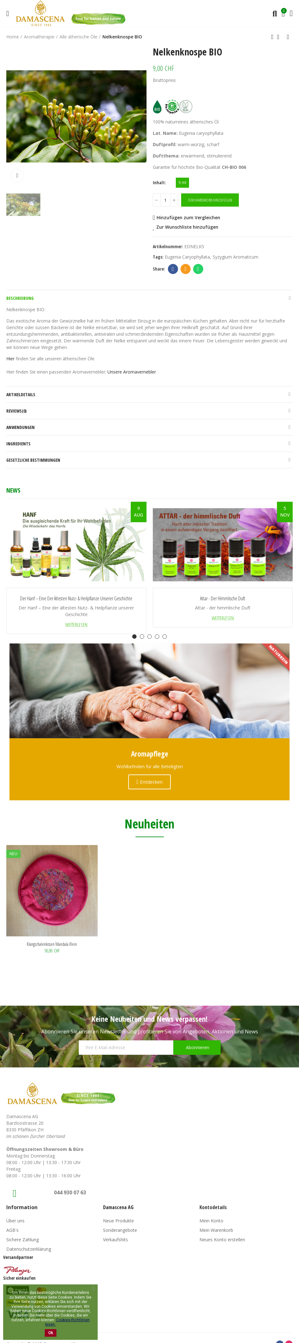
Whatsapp (198, 269)
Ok (50, 1333)
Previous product (272, 37)
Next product (288, 37)
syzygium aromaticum (235, 257)
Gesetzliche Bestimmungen (33, 460)
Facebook (173, 269)
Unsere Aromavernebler (131, 372)
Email (185, 269)
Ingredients (18, 444)
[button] (134, 636)
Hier (10, 359)
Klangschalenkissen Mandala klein (52, 944)
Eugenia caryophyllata (187, 257)
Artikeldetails (20, 394)
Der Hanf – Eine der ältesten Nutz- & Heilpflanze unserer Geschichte (76, 599)
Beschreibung (20, 298)
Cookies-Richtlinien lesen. (67, 1322)
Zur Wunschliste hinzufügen (187, 227)
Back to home (280, 37)
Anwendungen (20, 427)
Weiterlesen (76, 624)
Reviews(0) (16, 411)
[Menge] (165, 200)
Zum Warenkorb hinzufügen (210, 200)
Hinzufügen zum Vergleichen (188, 217)
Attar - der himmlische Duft (222, 599)
